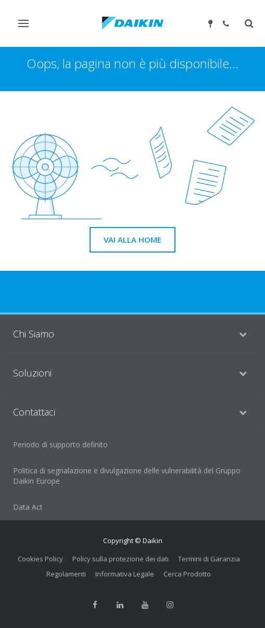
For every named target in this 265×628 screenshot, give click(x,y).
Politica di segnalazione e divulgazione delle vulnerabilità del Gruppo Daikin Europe (127, 476)
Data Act (28, 507)
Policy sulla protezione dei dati (120, 558)
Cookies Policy (40, 558)
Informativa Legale (124, 574)
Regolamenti (66, 574)
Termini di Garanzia (209, 558)
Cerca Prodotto (187, 574)
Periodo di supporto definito (60, 444)
